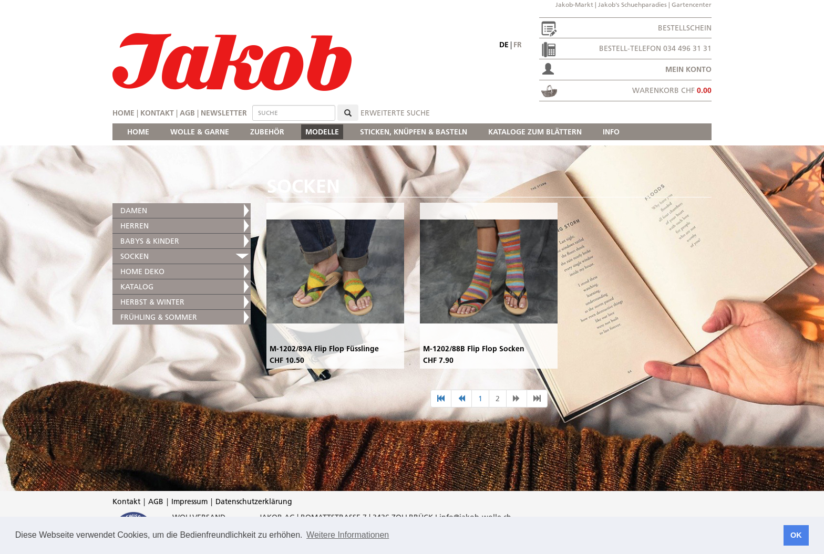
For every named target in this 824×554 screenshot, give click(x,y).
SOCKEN (134, 256)
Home (123, 113)
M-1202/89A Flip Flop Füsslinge (324, 348)
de (504, 44)
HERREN (134, 226)
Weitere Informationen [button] (347, 534)
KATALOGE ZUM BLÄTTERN (535, 132)
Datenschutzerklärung (253, 501)
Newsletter (224, 113)
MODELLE (322, 132)
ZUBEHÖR (267, 132)
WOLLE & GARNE (199, 132)
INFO (611, 132)
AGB (187, 113)
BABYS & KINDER (149, 241)
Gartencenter (692, 4)
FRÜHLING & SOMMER (158, 317)
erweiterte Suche (395, 113)
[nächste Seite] (516, 398)
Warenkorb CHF (672, 90)
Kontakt (157, 113)
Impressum (189, 501)
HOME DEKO (142, 271)
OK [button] (796, 535)
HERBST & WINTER (152, 302)
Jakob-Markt (574, 4)
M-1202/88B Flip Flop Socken (473, 348)
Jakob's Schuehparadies (632, 4)
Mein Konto (688, 69)
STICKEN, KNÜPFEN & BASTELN (413, 132)
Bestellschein (685, 28)
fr (517, 44)
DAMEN (133, 210)
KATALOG (136, 286)
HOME (138, 132)
